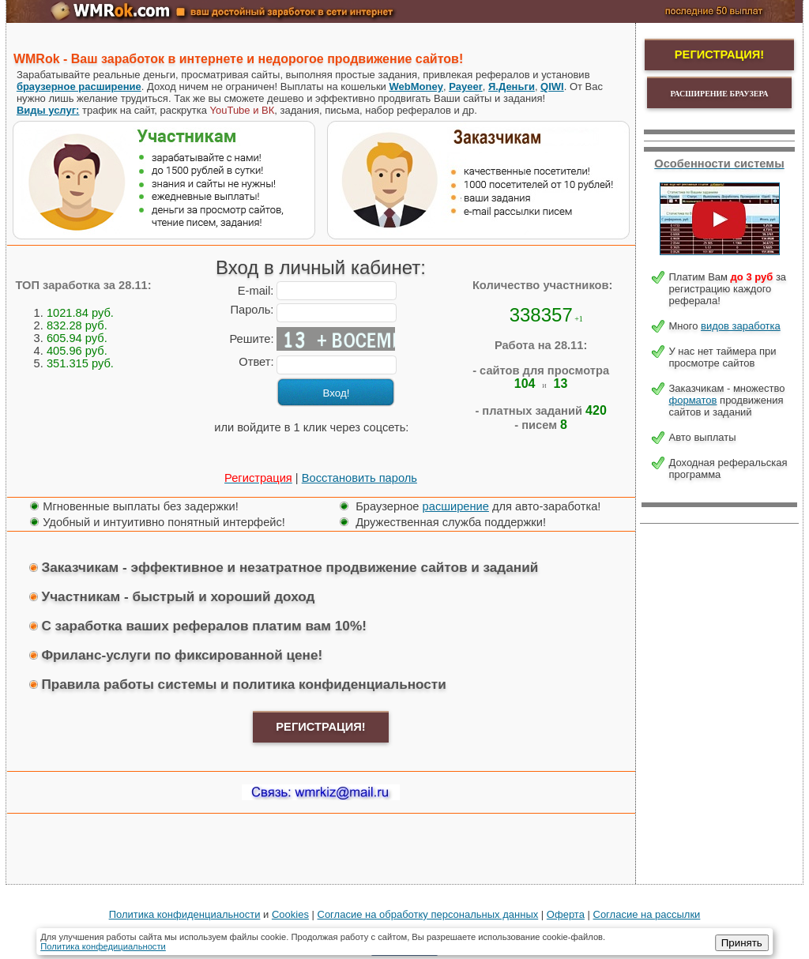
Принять (741, 943)
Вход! (336, 393)
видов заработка (741, 326)
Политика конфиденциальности (185, 914)
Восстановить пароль (359, 478)
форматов (693, 400)
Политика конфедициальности (103, 946)
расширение (456, 506)
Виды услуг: (48, 110)
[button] (200, 446)
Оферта (566, 914)
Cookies (290, 914)
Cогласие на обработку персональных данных (428, 914)
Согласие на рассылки (647, 914)
